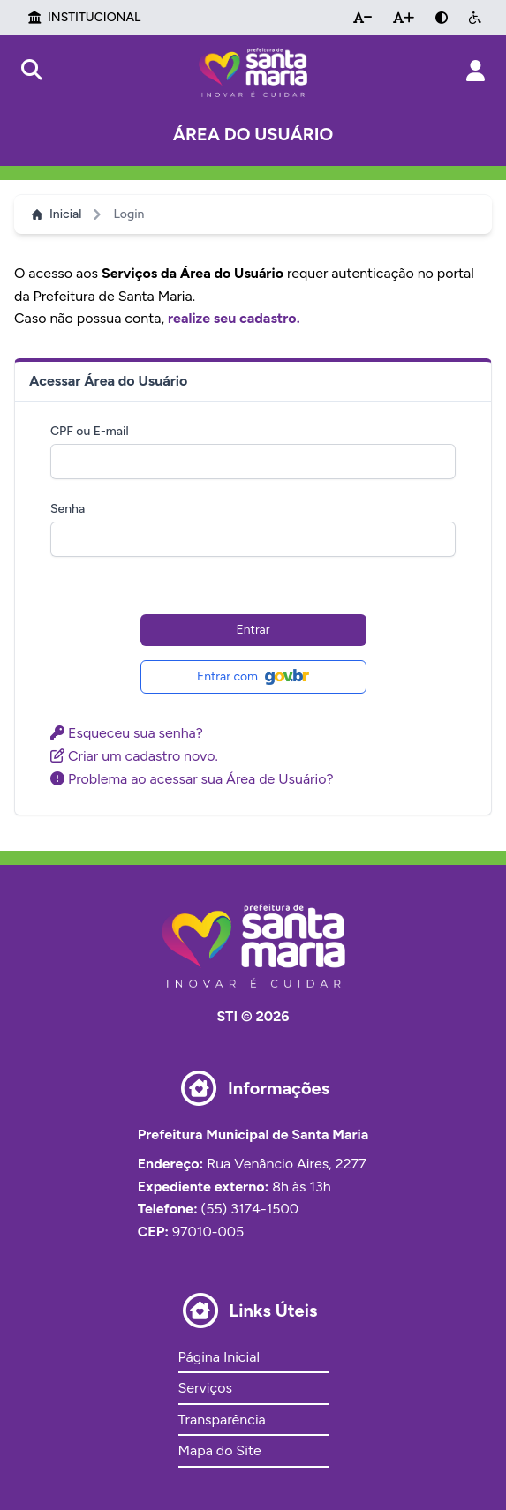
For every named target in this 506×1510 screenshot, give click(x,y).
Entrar (253, 629)
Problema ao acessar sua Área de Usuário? (192, 778)
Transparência (222, 1419)
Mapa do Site (219, 1450)
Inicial (56, 214)
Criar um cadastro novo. (134, 755)
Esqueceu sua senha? (126, 733)
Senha (67, 508)
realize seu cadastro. (234, 318)
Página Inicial (219, 1356)
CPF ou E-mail (89, 431)
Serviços (205, 1387)
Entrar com (253, 677)
